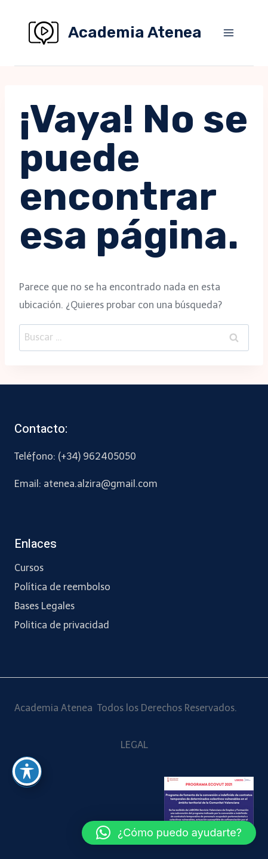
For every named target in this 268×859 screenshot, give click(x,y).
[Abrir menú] (228, 32)
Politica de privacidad (61, 625)
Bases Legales (44, 606)
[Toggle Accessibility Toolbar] (27, 771)
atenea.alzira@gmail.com (101, 483)
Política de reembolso (62, 587)
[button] (169, 833)
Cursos (29, 567)
